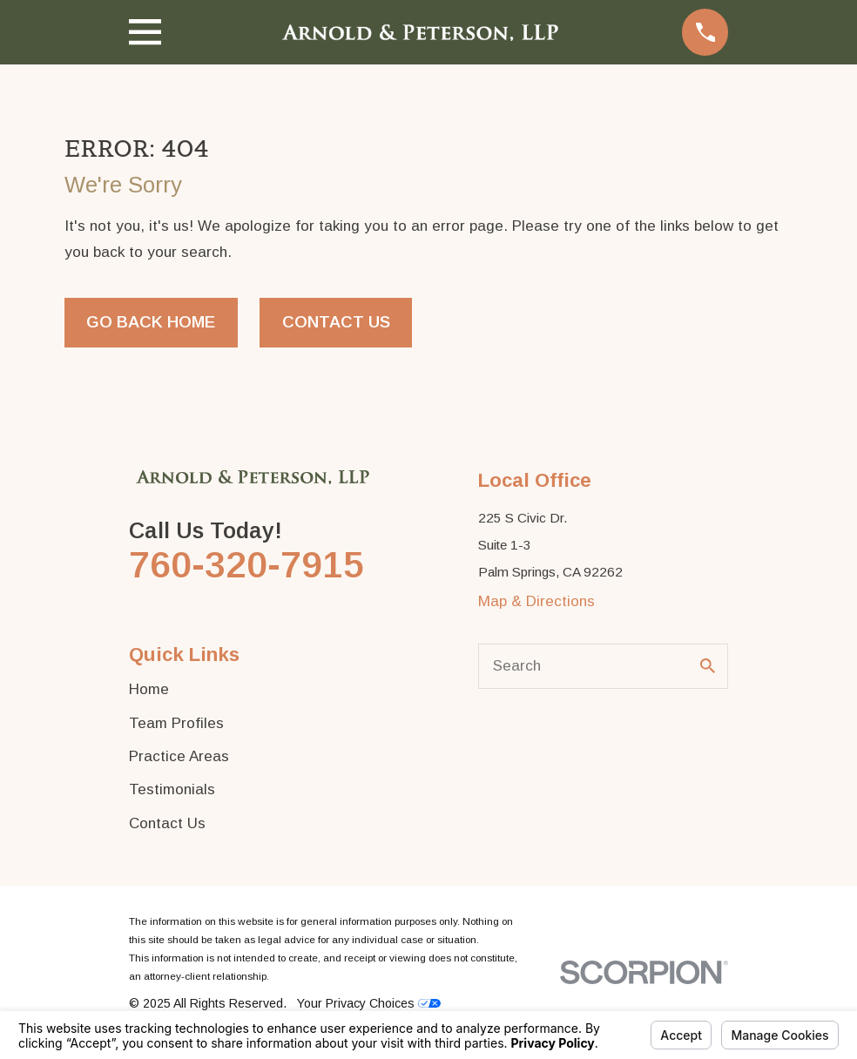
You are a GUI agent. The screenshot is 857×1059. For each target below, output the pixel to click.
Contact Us (336, 322)
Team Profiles (176, 723)
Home (149, 689)
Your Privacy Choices (369, 1003)
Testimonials (172, 789)
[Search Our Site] (707, 665)
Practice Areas (179, 756)
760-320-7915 (246, 564)
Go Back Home (150, 322)
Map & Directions (536, 601)
